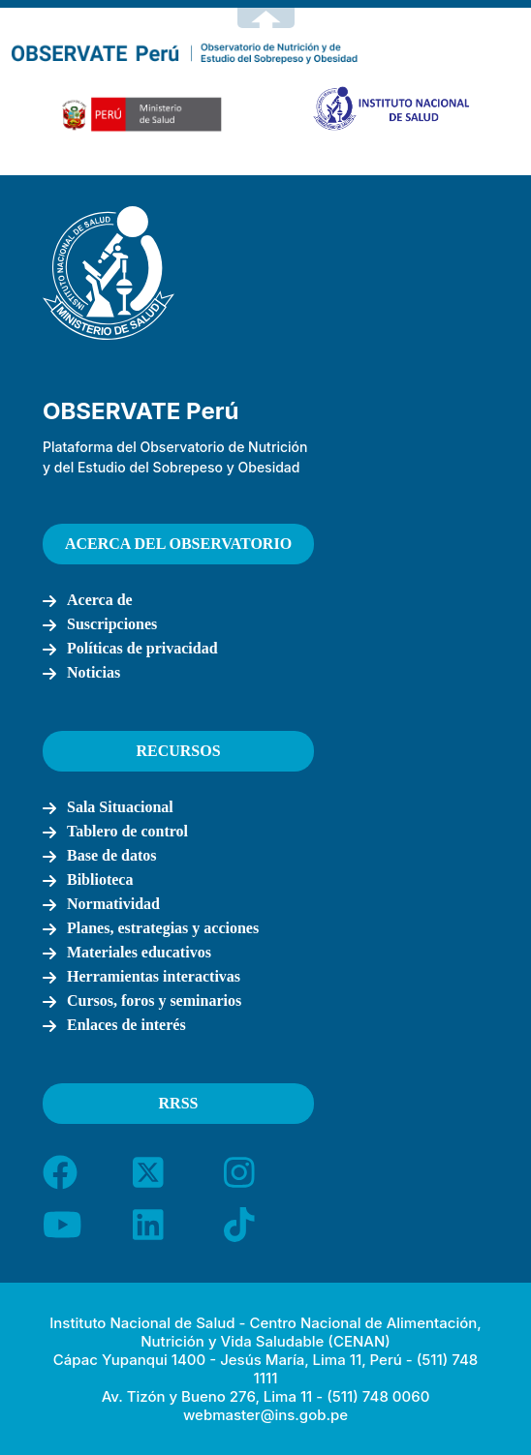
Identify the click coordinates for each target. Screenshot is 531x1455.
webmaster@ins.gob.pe (265, 1415)
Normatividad (113, 903)
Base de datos (111, 855)
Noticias (93, 672)
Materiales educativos (139, 952)
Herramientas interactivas (153, 976)
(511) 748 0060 (378, 1396)
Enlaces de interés (126, 1024)
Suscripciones (112, 624)
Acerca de (100, 599)
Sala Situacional (120, 807)
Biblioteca (100, 879)
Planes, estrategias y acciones (163, 928)
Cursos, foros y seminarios (154, 1000)
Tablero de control (127, 831)
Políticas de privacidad (142, 648)
